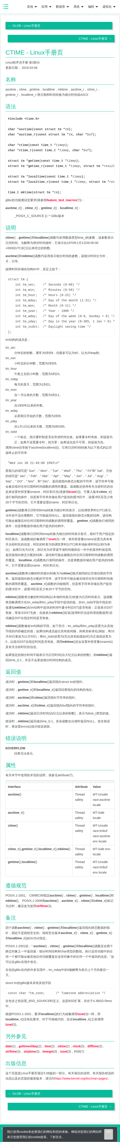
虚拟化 (109, 6)
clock (77, 1046)
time (48, 1046)
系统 (78, 6)
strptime (29, 1051)
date (8, 1046)
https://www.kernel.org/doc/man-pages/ (81, 1078)
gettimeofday (28, 1046)
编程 (93, 6)
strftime (41, 906)
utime (62, 1046)
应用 (46, 6)
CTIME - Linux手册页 (93, 38)
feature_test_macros (62, 200)
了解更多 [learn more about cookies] (56, 1137)
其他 (32, 6)
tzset (72, 492)
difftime (93, 1046)
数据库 (62, 6)
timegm (48, 1051)
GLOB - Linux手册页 (26, 25)
